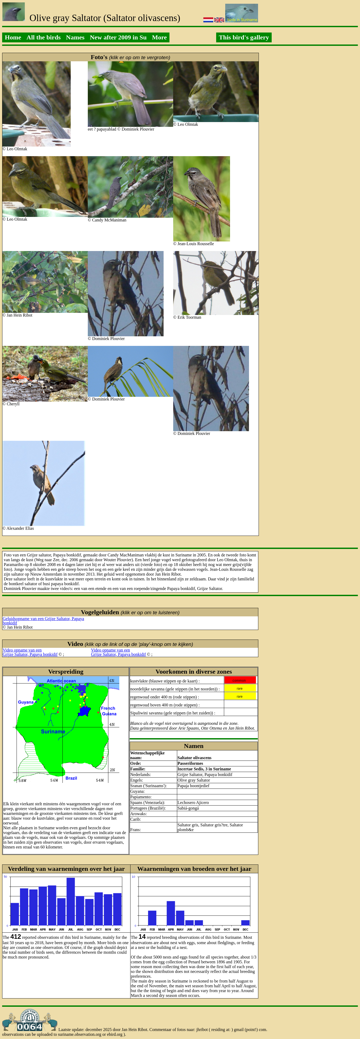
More (159, 37)
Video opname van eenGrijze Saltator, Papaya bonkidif (30, 652)
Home (13, 37)
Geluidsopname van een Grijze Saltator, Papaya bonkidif (43, 620)
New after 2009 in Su (118, 37)
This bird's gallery (244, 37)
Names (75, 37)
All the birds (43, 37)
